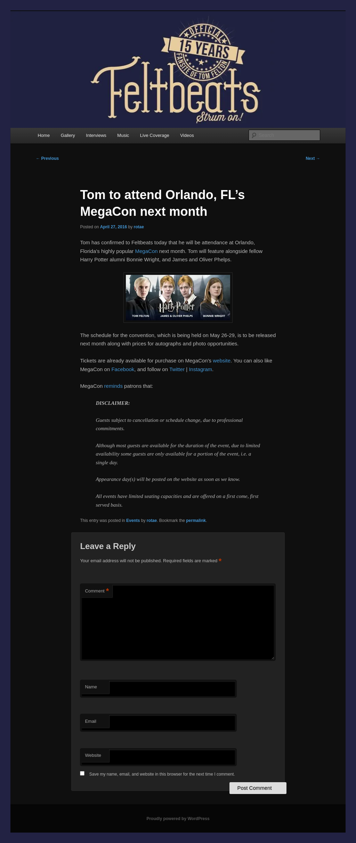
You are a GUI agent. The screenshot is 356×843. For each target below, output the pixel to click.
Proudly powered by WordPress (177, 818)
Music (123, 135)
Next (313, 158)
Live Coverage (154, 135)
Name (91, 686)
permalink (196, 520)
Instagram (200, 369)
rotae (139, 226)
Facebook (122, 369)
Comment (97, 591)
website (221, 360)
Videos (187, 135)
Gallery (68, 135)
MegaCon (146, 251)
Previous (47, 158)
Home (44, 135)
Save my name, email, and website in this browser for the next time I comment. (162, 774)
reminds (113, 386)
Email (90, 721)
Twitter (177, 369)
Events (133, 520)
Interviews (96, 135)
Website (93, 755)
